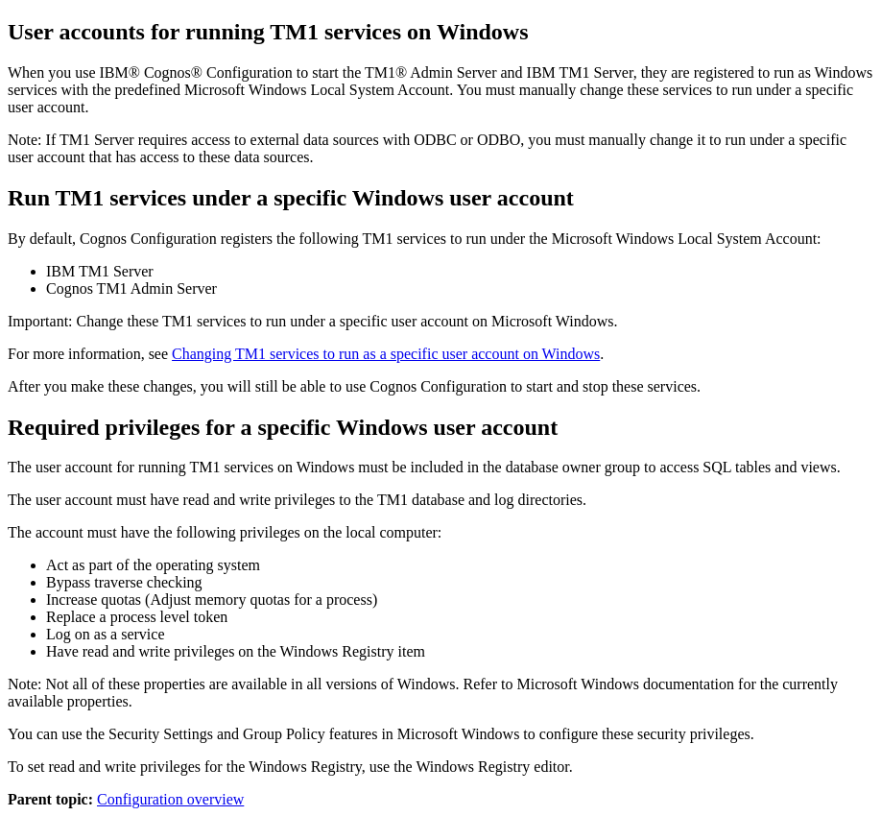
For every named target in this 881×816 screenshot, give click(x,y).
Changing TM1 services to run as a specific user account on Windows (386, 354)
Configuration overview (170, 799)
